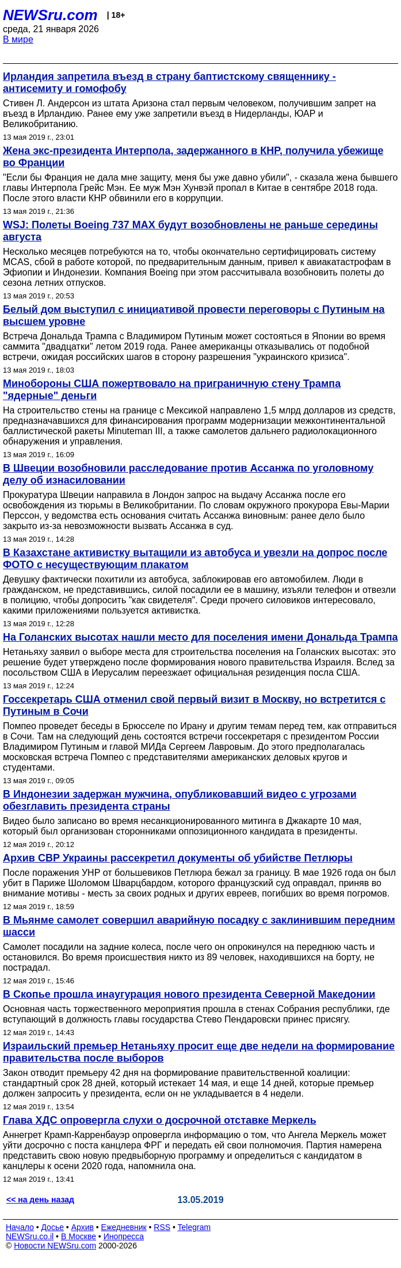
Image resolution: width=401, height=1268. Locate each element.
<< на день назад (40, 1199)
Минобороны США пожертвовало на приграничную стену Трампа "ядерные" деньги (172, 389)
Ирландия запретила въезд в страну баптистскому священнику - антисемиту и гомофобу (169, 82)
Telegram (194, 1227)
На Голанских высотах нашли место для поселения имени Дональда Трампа (200, 637)
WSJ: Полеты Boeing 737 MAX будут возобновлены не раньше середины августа (190, 231)
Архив (82, 1227)
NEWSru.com (50, 15)
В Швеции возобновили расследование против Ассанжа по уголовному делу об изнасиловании (188, 474)
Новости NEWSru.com (55, 1245)
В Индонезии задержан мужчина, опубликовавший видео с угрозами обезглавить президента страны (180, 800)
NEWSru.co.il (30, 1236)
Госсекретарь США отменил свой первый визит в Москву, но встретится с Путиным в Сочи (194, 705)
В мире (18, 39)
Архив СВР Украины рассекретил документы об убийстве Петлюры (178, 858)
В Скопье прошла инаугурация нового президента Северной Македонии (189, 994)
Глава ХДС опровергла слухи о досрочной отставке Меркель (159, 1120)
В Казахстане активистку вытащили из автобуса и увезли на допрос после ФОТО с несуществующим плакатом (195, 558)
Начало (20, 1227)
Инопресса (124, 1236)
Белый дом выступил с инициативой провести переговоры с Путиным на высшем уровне (194, 315)
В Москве (78, 1236)
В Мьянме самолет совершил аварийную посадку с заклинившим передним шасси (199, 926)
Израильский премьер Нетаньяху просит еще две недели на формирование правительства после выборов (199, 1052)
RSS (162, 1227)
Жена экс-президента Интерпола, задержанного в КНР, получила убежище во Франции (193, 156)
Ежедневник (124, 1227)
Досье (52, 1227)
